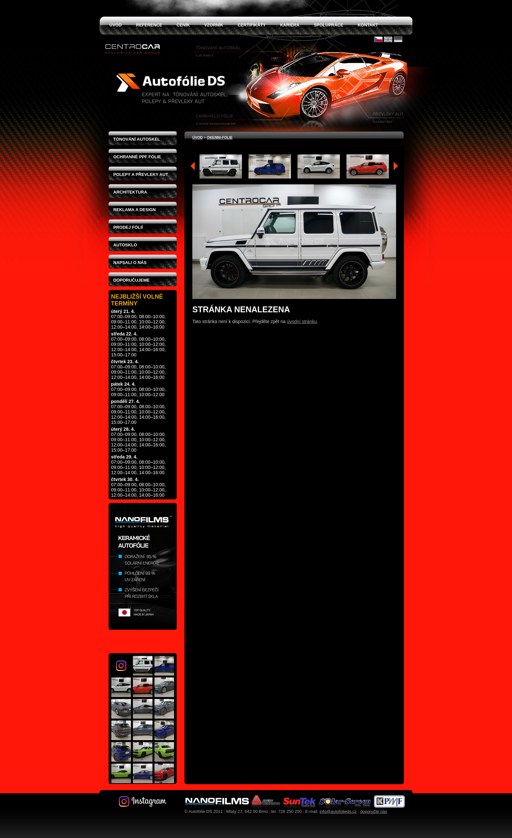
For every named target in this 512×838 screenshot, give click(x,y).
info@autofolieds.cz (338, 811)
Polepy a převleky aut (140, 174)
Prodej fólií (128, 227)
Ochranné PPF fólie (137, 156)
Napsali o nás (130, 262)
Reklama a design (134, 209)
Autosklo (125, 244)
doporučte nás (373, 811)
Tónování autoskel (136, 139)
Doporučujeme (131, 280)
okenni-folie (219, 137)
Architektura (130, 192)
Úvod (197, 137)
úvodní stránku (302, 321)
